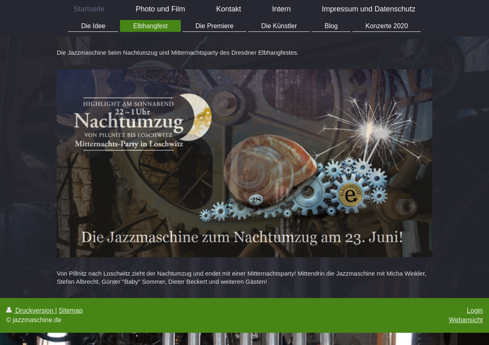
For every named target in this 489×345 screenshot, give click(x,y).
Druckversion (30, 310)
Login (475, 310)
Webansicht (466, 319)
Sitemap (71, 310)
